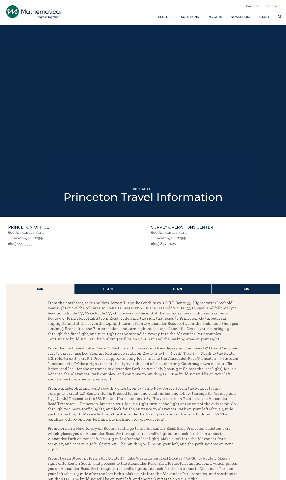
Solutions (190, 17)
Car (40, 289)
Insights (215, 17)
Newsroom (240, 17)
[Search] (279, 17)
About (264, 17)
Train (177, 289)
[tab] (40, 289)
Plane (108, 289)
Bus (246, 289)
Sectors (165, 17)
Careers (252, 6)
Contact (273, 6)
